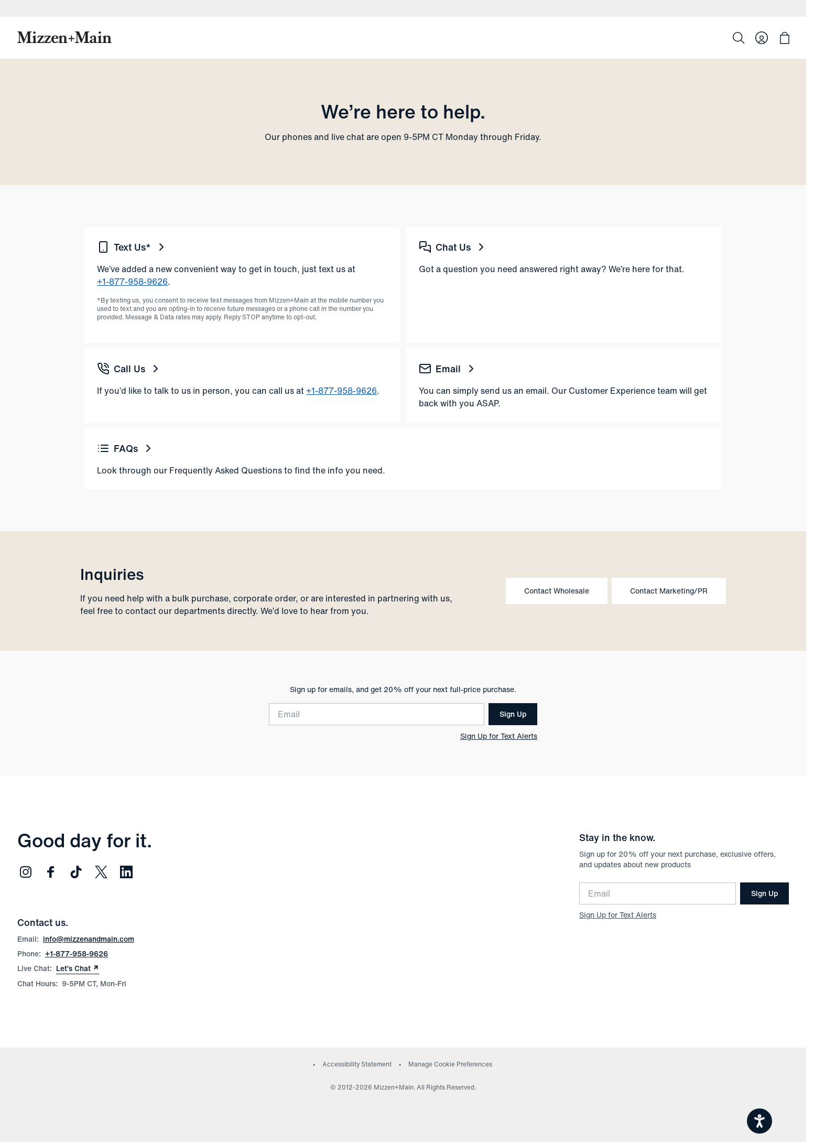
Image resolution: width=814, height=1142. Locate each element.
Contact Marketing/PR (669, 590)
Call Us (129, 368)
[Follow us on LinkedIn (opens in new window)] (126, 872)
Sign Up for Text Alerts (498, 736)
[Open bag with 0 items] (784, 37)
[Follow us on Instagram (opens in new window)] (25, 872)
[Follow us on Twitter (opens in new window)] (101, 872)
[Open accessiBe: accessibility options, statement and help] (759, 1121)
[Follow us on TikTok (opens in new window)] (76, 872)
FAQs (126, 448)
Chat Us (453, 247)
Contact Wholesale (556, 590)
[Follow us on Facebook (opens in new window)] (50, 872)
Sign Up (513, 713)
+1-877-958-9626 (132, 281)
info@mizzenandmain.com (88, 938)
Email (448, 368)
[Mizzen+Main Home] (64, 37)
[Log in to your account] (761, 37)
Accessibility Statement (357, 1064)
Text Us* (132, 247)
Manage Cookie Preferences (450, 1064)
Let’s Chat (77, 968)
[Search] (738, 37)
